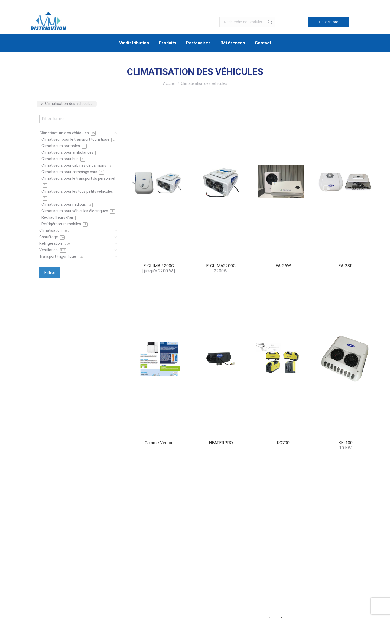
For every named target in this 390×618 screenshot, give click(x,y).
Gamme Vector (159, 442)
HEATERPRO (221, 442)
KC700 (283, 442)
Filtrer (49, 272)
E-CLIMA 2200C (158, 265)
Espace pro (328, 22)
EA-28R (345, 265)
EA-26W (283, 265)
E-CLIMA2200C (221, 265)
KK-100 (345, 442)
